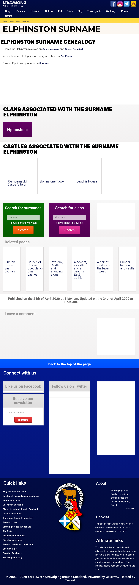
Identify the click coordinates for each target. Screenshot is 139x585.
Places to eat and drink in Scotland (22, 509)
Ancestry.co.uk (51, 48)
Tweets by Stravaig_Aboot (61, 393)
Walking (110, 11)
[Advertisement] (118, 337)
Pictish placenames (13, 539)
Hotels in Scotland (13, 500)
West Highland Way (13, 557)
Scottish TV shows (13, 553)
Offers (8, 15)
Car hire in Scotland (14, 504)
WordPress (115, 577)
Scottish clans (11, 522)
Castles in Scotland (13, 513)
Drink (70, 11)
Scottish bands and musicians (20, 544)
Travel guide (94, 11)
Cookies (103, 517)
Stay (80, 11)
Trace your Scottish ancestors (19, 517)
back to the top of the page (69, 363)
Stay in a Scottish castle (16, 491)
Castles (20, 11)
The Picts (8, 531)
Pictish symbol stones (15, 535)
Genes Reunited (76, 48)
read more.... (130, 508)
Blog (7, 11)
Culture (49, 11)
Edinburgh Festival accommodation (22, 495)
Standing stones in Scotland (18, 526)
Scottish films (10, 548)
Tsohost (72, 580)
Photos (125, 11)
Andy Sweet (36, 577)
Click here (110, 531)
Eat (60, 11)
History (35, 11)
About (101, 483)
